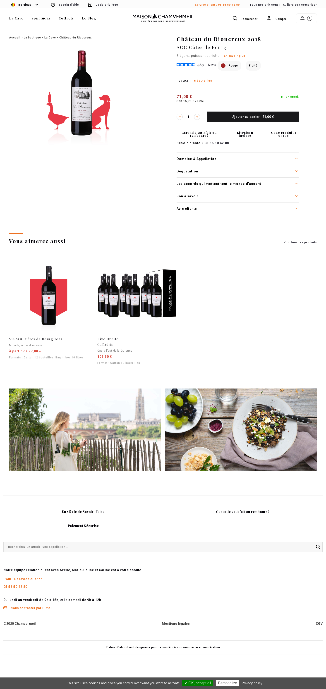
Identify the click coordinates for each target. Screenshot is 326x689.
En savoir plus (234, 56)
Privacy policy (252, 683)
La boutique (32, 37)
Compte (276, 19)
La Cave (50, 37)
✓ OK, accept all (198, 683)
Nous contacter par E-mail (28, 608)
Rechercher (245, 18)
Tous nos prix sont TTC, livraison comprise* (283, 4)
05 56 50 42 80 (229, 4)
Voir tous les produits (300, 242)
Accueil (14, 37)
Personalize (227, 683)
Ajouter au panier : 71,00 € (253, 117)
